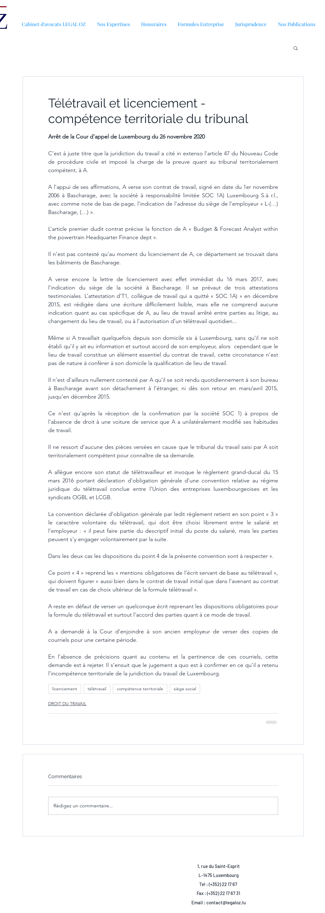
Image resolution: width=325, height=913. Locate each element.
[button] (296, 21)
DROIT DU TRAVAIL (67, 703)
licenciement (64, 689)
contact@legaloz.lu (226, 902)
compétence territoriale (140, 689)
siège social (185, 689)
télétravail (97, 689)
